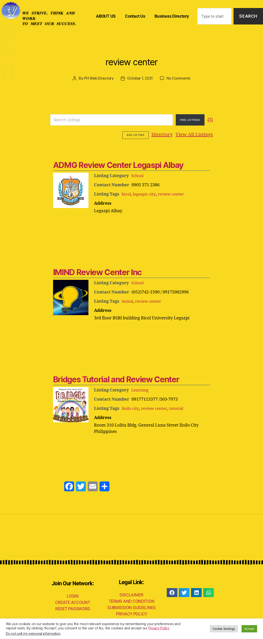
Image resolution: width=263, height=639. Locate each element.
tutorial (178, 408)
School (137, 175)
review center (131, 60)
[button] (172, 592)
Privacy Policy (158, 628)
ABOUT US (106, 16)
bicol (127, 193)
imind (128, 301)
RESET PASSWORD (72, 608)
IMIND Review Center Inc (96, 272)
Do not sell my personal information (33, 633)
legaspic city (146, 193)
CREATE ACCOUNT (72, 601)
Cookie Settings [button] (224, 629)
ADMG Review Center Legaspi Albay (117, 164)
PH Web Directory (97, 78)
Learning (140, 389)
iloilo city (131, 408)
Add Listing (200, 134)
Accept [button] (249, 629)
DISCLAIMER (131, 594)
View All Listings (165, 135)
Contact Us (135, 16)
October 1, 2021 (140, 78)
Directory (133, 135)
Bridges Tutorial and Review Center (114, 379)
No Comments (180, 78)
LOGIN (73, 595)
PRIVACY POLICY (131, 613)
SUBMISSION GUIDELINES (131, 607)
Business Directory (171, 16)
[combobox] (214, 16)
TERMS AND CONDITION (131, 600)
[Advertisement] (131, 226)
